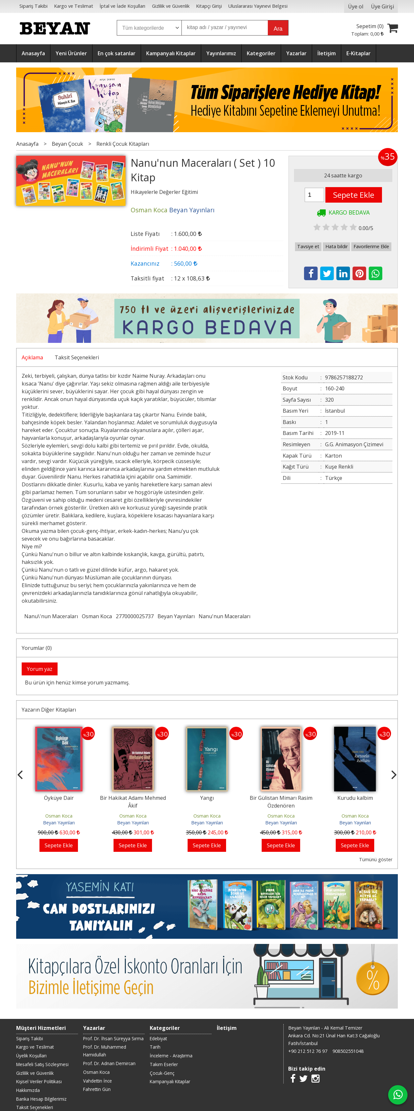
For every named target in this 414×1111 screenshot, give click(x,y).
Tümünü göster (375, 859)
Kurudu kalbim (355, 797)
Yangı (207, 797)
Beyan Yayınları (176, 616)
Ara (278, 29)
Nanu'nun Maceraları (224, 616)
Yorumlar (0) (37, 647)
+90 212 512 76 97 (307, 1051)
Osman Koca (97, 616)
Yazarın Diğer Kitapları (49, 709)
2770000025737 (135, 616)
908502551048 (348, 1051)
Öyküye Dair (59, 797)
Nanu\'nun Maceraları (51, 616)
